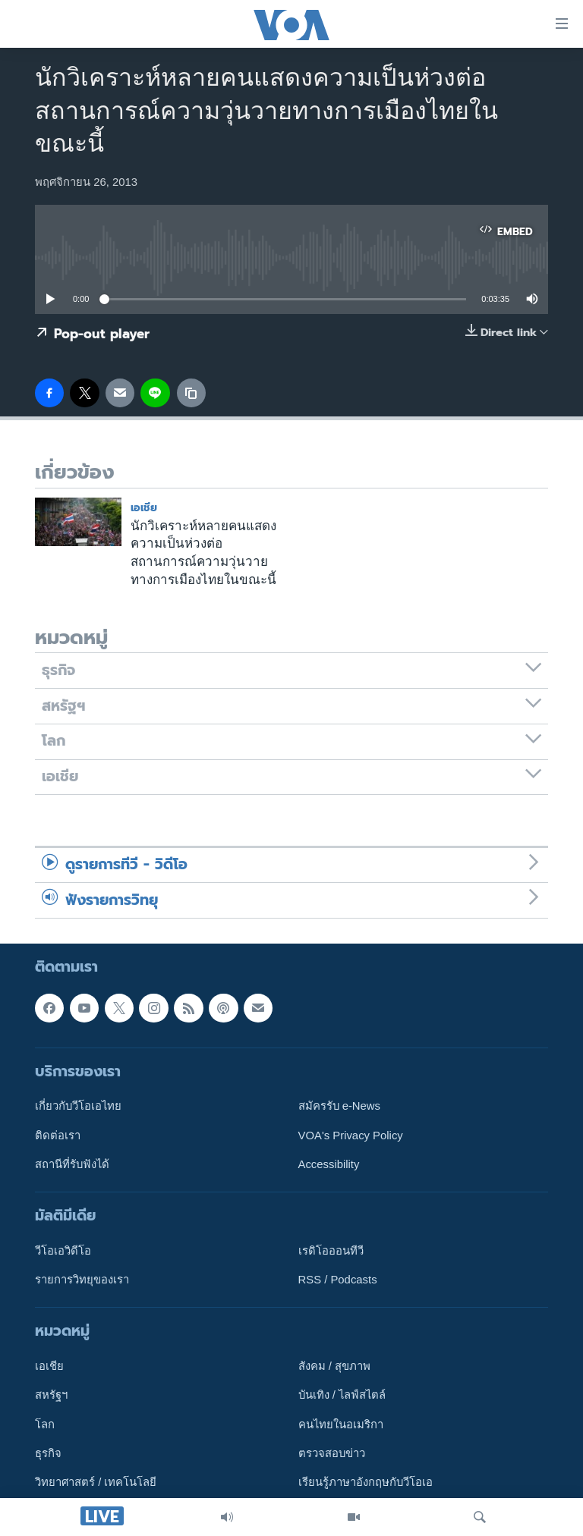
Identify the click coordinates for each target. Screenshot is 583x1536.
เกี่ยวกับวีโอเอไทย (78, 1106)
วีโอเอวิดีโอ (63, 1251)
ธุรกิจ (48, 1453)
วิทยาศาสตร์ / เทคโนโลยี (95, 1482)
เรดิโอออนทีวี (331, 1251)
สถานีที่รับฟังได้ (72, 1164)
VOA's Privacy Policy (350, 1135)
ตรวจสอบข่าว (331, 1453)
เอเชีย (144, 508)
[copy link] (191, 393)
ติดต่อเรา (57, 1135)
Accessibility (329, 1164)
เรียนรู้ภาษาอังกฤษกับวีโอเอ (365, 1482)
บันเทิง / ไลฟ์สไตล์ (342, 1396)
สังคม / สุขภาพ (334, 1366)
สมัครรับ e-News (339, 1106)
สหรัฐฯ (51, 1396)
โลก (45, 1424)
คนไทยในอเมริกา (340, 1424)
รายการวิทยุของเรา (82, 1280)
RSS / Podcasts (337, 1280)
